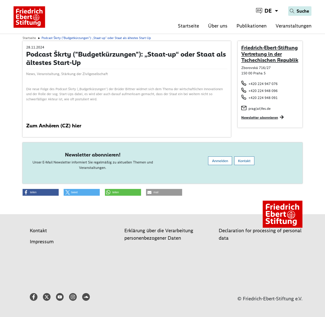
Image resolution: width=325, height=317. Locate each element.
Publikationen (252, 26)
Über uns (218, 26)
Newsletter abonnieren (259, 117)
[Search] (299, 11)
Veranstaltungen (293, 26)
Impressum (42, 242)
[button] (41, 192)
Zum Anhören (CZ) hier (53, 125)
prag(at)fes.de (259, 108)
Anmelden (220, 160)
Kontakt (244, 160)
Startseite (188, 26)
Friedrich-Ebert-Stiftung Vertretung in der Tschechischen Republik (269, 53)
